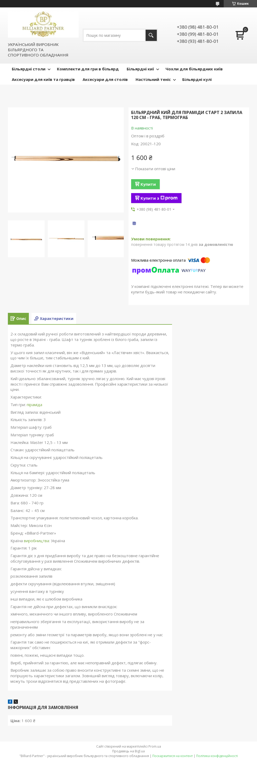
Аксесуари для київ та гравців (43, 79)
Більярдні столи (28, 68)
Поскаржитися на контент (172, 756)
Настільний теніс (153, 79)
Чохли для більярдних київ (194, 68)
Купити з (159, 198)
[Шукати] (151, 35)
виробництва (36, 540)
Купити (148, 184)
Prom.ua (154, 746)
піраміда (34, 404)
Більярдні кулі (197, 79)
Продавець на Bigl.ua (128, 751)
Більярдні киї (140, 68)
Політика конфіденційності (217, 756)
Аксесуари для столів (105, 79)
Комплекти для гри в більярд (88, 68)
